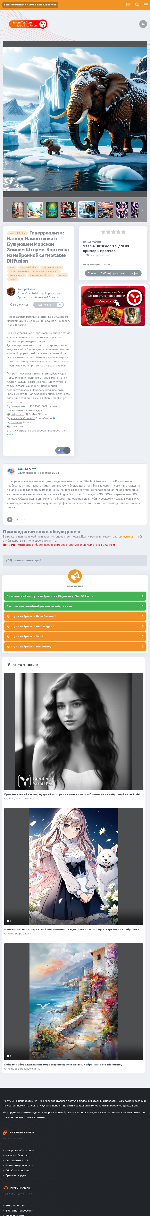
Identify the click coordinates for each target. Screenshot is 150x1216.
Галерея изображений (19, 1150)
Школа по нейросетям (19, 1210)
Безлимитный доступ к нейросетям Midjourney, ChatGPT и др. (50, 596)
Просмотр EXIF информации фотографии (113, 273)
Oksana (31, 289)
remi (10, 1068)
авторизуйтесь (124, 536)
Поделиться (19, 304)
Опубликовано (38, 472)
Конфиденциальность (19, 1165)
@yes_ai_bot (131, 1105)
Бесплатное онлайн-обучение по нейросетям (39, 606)
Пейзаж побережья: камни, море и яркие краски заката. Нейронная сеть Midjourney (63, 1064)
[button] (7, 210)
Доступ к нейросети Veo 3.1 (26, 636)
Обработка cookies (17, 1170)
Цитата (20, 519)
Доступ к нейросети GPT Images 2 (30, 626)
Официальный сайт (17, 1160)
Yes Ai (10, 434)
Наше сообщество (17, 1155)
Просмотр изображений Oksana (38, 297)
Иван (11, 798)
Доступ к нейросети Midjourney (29, 646)
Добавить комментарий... (24, 560)
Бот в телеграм (15, 1205)
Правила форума (16, 1175)
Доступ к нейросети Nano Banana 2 (31, 616)
